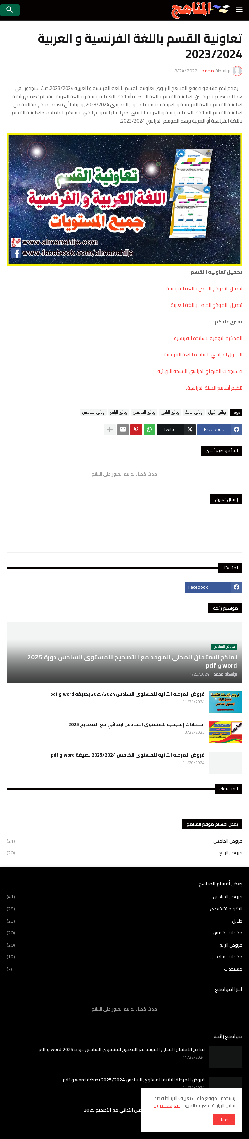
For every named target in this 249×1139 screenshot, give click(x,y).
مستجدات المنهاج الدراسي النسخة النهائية (199, 371)
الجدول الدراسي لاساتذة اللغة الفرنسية (203, 355)
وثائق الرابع (118, 412)
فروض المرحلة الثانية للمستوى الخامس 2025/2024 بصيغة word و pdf (128, 755)
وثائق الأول (217, 412)
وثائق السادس (93, 412)
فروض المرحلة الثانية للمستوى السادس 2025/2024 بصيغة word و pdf (127, 694)
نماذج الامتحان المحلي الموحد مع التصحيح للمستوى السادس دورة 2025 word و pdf (122, 1049)
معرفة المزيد (167, 1105)
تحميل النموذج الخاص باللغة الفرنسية (204, 288)
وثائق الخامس (144, 412)
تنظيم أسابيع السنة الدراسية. (214, 388)
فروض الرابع (124, 852)
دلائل (124, 921)
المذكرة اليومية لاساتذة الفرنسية (208, 338)
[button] (239, 10)
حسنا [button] (224, 1119)
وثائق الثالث (194, 412)
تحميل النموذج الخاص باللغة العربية (206, 305)
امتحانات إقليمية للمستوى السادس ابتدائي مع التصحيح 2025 (136, 724)
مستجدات (124, 968)
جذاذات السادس (124, 956)
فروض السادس (124, 897)
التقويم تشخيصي (124, 908)
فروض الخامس (124, 841)
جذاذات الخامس (124, 932)
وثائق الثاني (170, 412)
